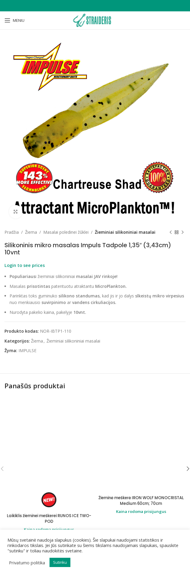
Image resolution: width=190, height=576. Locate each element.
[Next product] (183, 232)
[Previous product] (171, 232)
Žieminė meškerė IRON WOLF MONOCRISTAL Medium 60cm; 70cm (141, 501)
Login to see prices (24, 265)
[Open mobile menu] (14, 20)
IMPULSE (27, 350)
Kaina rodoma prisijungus (49, 446)
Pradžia (11, 232)
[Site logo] (95, 20)
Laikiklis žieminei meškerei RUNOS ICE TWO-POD (49, 435)
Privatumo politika (27, 562)
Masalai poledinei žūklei (66, 232)
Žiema (31, 232)
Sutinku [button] (60, 562)
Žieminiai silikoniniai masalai (125, 232)
